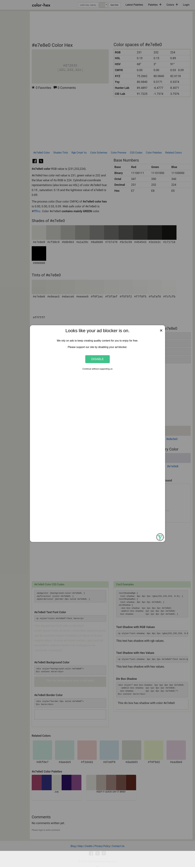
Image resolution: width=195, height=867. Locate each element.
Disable (97, 359)
